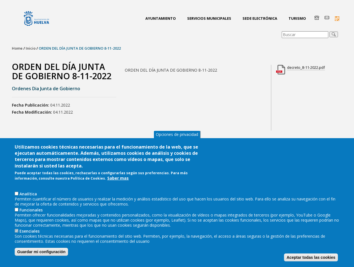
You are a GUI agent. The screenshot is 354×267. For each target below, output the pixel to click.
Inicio (31, 48)
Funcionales (31, 221)
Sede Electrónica (259, 18)
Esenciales (29, 242)
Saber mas (118, 189)
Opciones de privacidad (177, 145)
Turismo (297, 18)
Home (17, 48)
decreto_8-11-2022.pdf (306, 67)
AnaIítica (28, 205)
